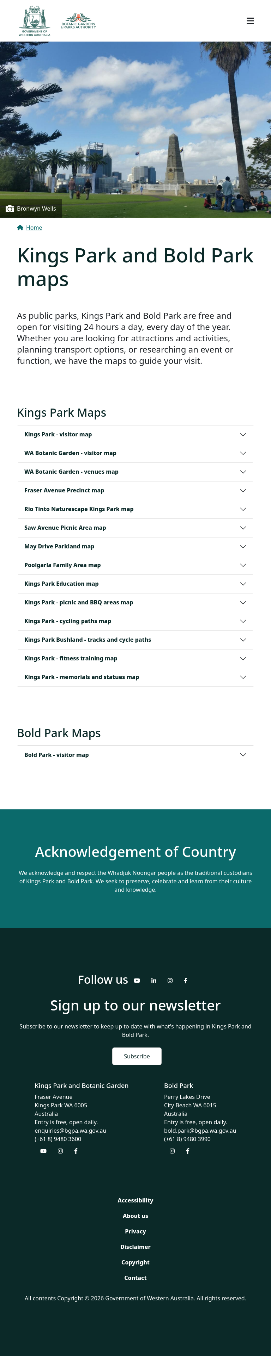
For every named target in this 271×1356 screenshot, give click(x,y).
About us (135, 1216)
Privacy (135, 1231)
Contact (135, 1278)
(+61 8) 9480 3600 (58, 1139)
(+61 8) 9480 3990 (187, 1139)
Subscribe (137, 1056)
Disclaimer (135, 1247)
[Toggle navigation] (250, 21)
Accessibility (135, 1200)
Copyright (135, 1262)
